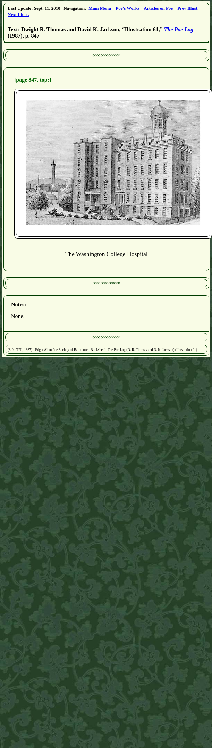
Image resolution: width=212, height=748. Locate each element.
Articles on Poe (158, 8)
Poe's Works (127, 8)
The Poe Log (178, 29)
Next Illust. (18, 14)
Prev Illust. (187, 8)
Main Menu (99, 8)
